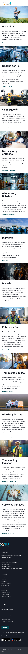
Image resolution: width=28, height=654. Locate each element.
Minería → (5, 304)
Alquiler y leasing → (7, 437)
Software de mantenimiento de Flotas (9, 562)
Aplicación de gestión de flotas (8, 559)
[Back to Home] (7, 3)
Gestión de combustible (6, 557)
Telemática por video (6, 566)
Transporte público (5, 592)
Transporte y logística (6, 596)
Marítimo (3, 587)
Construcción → (6, 128)
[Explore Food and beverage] (14, 181)
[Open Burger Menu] (24, 3)
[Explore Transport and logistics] (14, 448)
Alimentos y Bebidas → (8, 214)
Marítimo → (5, 260)
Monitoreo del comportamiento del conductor (11, 555)
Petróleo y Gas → (7, 349)
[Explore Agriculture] (14, 14)
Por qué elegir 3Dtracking (7, 609)
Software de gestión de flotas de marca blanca (11, 568)
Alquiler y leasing (5, 594)
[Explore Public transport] (14, 361)
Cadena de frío (4, 579)
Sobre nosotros (4, 607)
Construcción (4, 581)
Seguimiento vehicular (6, 564)
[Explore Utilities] (14, 493)
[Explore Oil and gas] (14, 315)
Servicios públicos (5, 598)
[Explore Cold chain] (14, 54)
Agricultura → (6, 42)
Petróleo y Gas (4, 590)
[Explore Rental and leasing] (14, 402)
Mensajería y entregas (6, 583)
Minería (3, 588)
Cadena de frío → (7, 86)
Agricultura (3, 577)
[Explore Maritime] (14, 226)
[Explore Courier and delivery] (14, 139)
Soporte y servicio (5, 560)
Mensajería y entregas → (9, 170)
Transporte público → (8, 391)
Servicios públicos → (8, 533)
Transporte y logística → (9, 481)
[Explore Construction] (14, 98)
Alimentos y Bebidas (6, 585)
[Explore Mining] (14, 271)
